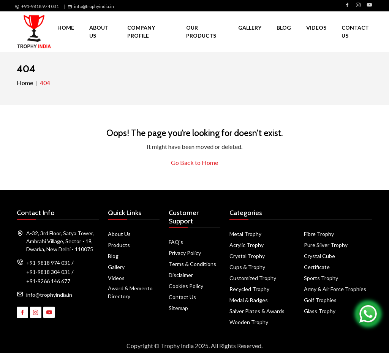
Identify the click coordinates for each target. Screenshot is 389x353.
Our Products (201, 31)
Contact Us (355, 31)
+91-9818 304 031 (48, 272)
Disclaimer (181, 275)
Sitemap (178, 308)
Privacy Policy (185, 253)
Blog (284, 27)
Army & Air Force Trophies (335, 289)
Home (65, 27)
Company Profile (141, 31)
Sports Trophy (321, 278)
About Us (99, 31)
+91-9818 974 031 (40, 6)
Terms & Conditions (192, 264)
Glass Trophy (319, 311)
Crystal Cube (319, 256)
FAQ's (176, 242)
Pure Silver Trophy (326, 245)
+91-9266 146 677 (48, 281)
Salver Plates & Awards (257, 311)
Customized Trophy (252, 278)
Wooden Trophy (248, 322)
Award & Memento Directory (130, 292)
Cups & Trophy (247, 267)
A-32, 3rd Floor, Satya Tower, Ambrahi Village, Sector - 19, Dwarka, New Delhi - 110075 (60, 241)
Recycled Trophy (249, 289)
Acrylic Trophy (246, 245)
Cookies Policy (186, 286)
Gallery (249, 27)
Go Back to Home (194, 162)
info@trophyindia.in (94, 6)
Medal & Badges (248, 300)
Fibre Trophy (319, 234)
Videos (316, 27)
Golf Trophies (320, 300)
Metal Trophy (245, 234)
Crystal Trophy (247, 256)
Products (119, 245)
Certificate (317, 267)
